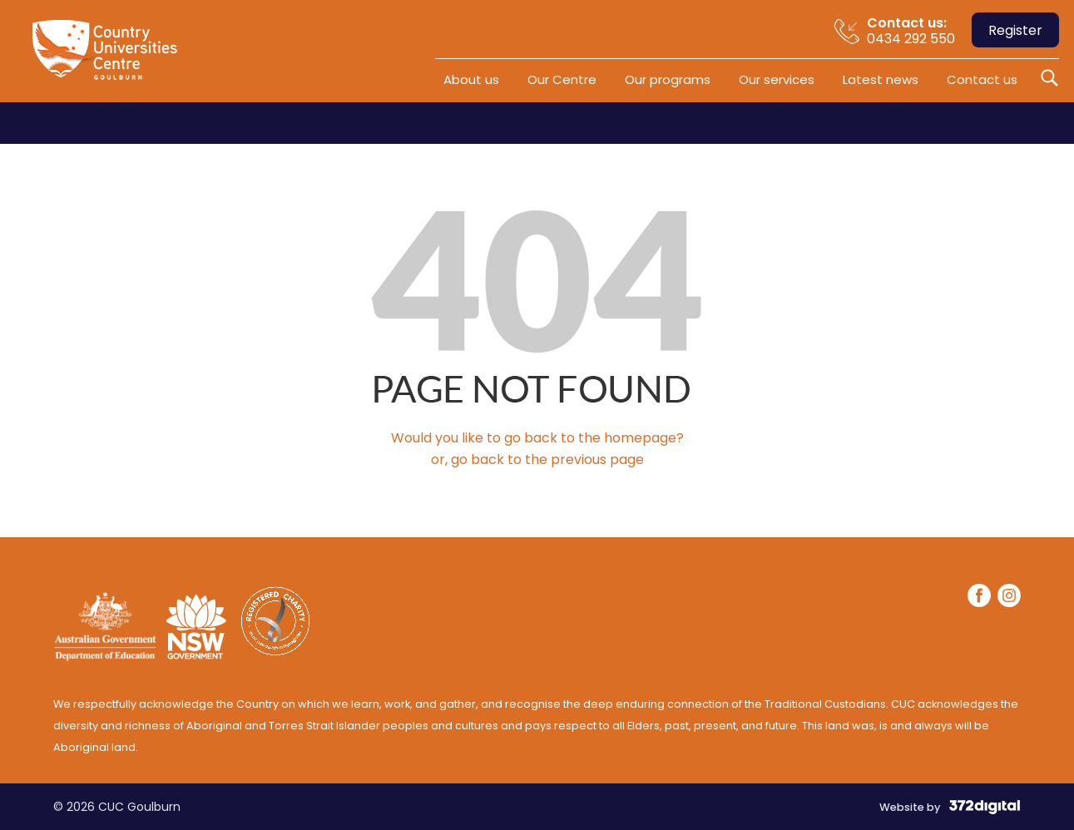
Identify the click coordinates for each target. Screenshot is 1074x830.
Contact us (982, 79)
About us (471, 79)
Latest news (880, 79)
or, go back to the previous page (537, 459)
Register (1015, 30)
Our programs (667, 79)
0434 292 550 (911, 30)
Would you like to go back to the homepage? (537, 437)
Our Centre (561, 79)
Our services (776, 79)
